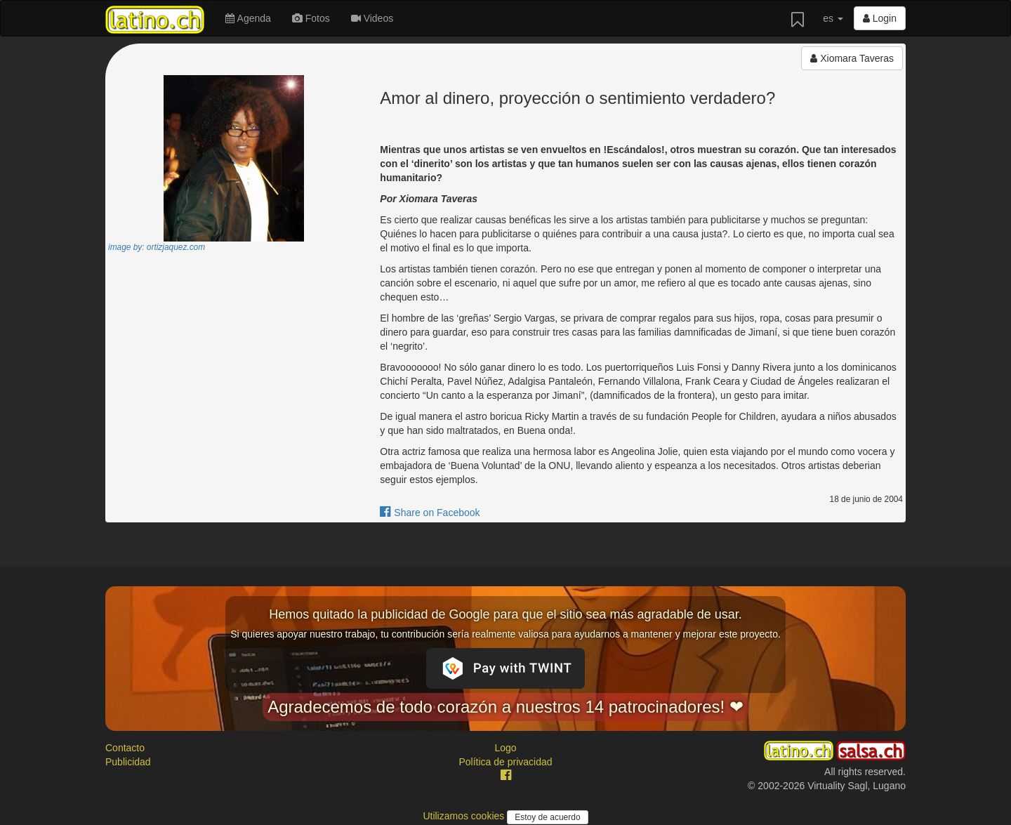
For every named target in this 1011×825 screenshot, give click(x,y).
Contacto (125, 747)
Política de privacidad (505, 761)
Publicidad (128, 761)
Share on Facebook (430, 512)
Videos (372, 18)
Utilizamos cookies (465, 815)
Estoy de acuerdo (547, 817)
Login (880, 18)
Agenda (247, 18)
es (833, 18)
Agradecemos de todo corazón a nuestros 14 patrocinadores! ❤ (505, 706)
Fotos (311, 18)
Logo (505, 747)
